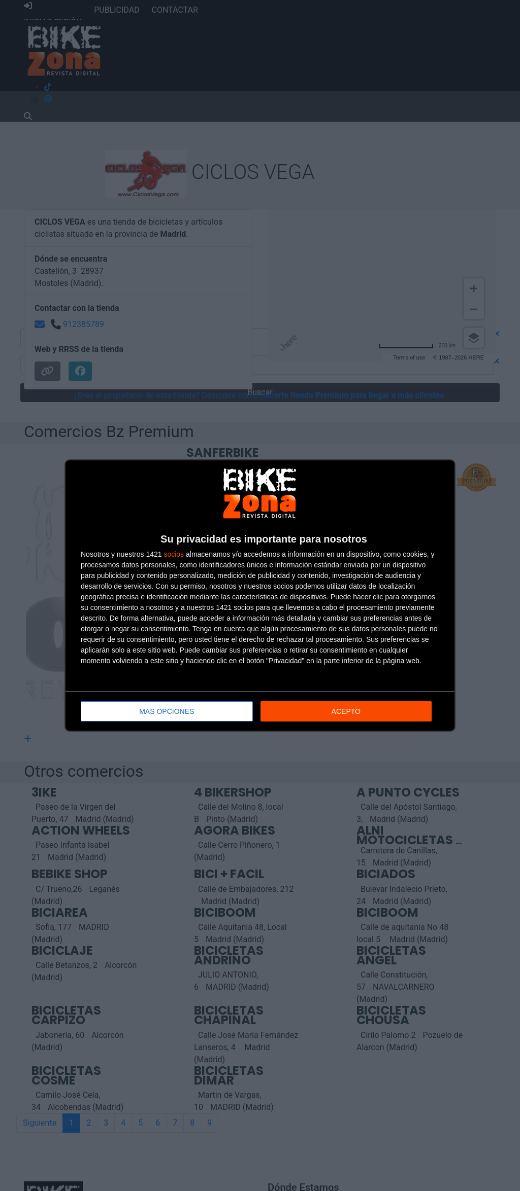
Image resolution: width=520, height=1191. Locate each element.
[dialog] (260, 595)
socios (174, 554)
